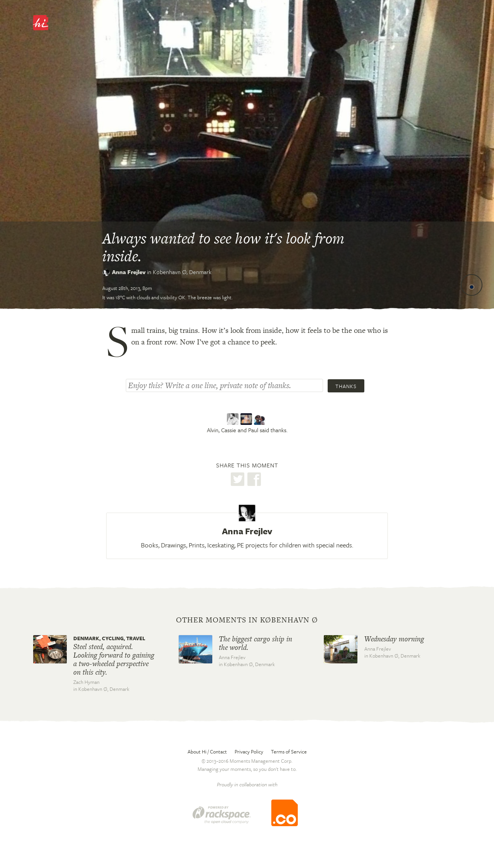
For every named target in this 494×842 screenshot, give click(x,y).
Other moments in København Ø (247, 620)
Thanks (346, 386)
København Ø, (182, 272)
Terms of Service (289, 751)
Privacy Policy (249, 751)
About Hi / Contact (207, 751)
